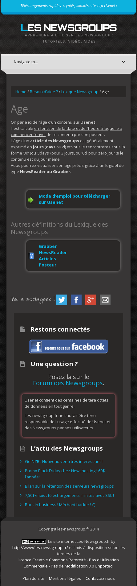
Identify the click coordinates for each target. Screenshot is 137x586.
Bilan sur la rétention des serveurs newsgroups (69, 486)
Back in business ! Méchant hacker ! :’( (60, 504)
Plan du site (33, 578)
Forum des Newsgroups (68, 383)
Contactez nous (100, 578)
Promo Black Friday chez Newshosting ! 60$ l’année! (65, 474)
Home (20, 91)
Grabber (48, 246)
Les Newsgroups (68, 27)
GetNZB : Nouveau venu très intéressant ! (64, 461)
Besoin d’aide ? (44, 91)
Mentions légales (65, 578)
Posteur (47, 265)
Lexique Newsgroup (80, 91)
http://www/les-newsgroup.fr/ (40, 547)
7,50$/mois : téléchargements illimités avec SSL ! (69, 495)
